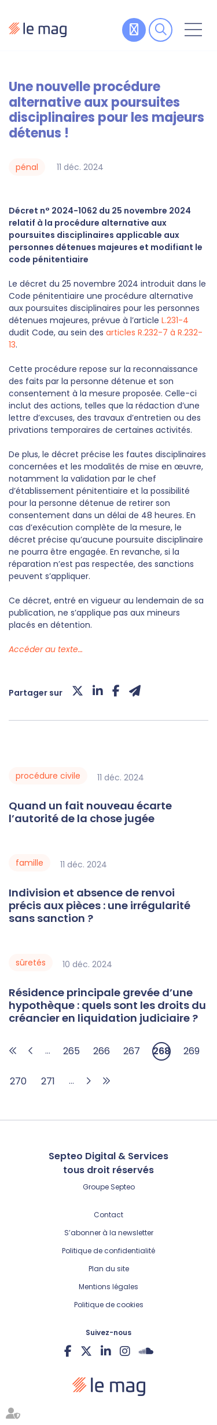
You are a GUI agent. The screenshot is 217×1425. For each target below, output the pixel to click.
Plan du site (109, 1269)
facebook (68, 1351)
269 (191, 1051)
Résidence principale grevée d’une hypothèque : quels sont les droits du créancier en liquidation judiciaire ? (107, 1005)
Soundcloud (146, 1351)
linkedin (106, 1351)
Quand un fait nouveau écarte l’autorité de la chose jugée (90, 812)
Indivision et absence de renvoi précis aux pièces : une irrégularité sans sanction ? (99, 906)
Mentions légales (108, 1287)
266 (101, 1051)
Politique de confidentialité (108, 1251)
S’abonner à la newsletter (108, 1233)
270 (18, 1081)
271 (48, 1081)
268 (161, 1051)
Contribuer (134, 30)
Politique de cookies (109, 1305)
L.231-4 (175, 320)
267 (131, 1051)
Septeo (123, 1187)
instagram (125, 1351)
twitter (86, 1351)
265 (71, 1051)
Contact (108, 1215)
